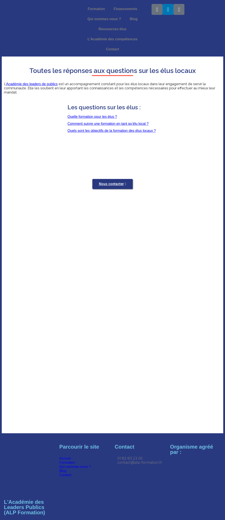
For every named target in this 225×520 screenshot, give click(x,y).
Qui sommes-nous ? (75, 467)
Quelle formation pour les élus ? (92, 117)
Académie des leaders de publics (32, 84)
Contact (112, 49)
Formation (96, 9)
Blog (134, 19)
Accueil (65, 458)
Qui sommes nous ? (104, 19)
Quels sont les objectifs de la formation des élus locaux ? (112, 131)
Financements (125, 9)
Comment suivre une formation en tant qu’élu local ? (108, 124)
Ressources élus (112, 29)
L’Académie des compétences (113, 39)
